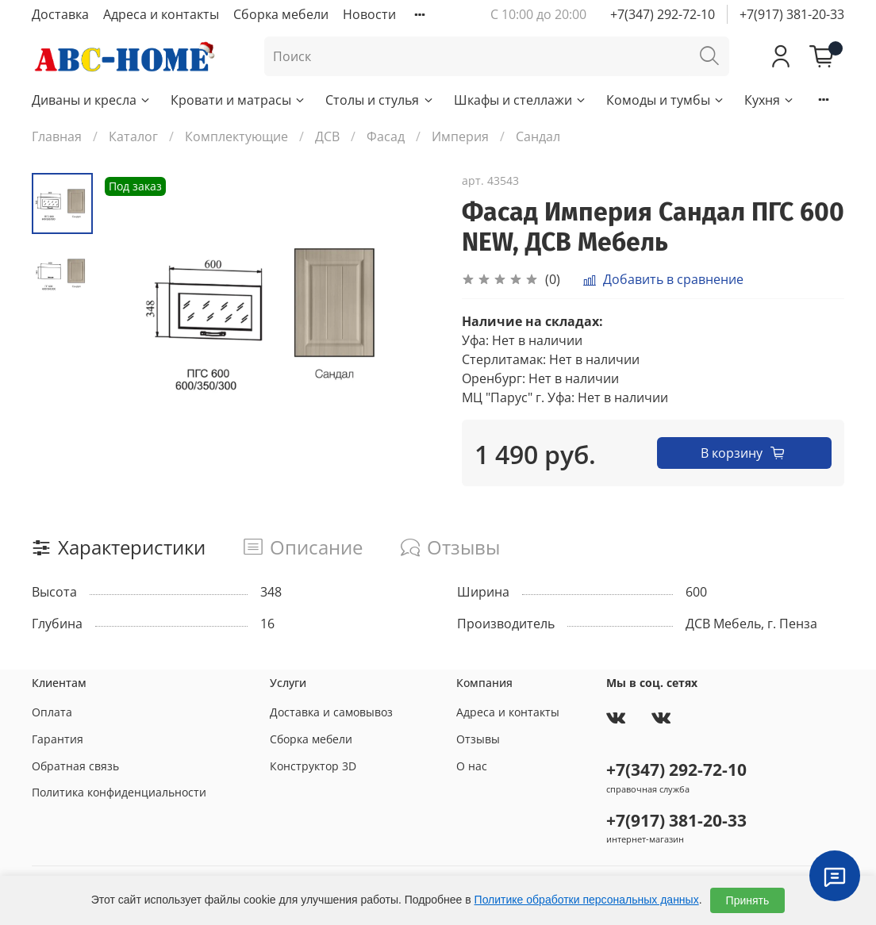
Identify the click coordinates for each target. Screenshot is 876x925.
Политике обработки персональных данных (586, 899)
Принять (748, 900)
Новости (369, 14)
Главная (57, 136)
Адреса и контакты (161, 14)
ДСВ (327, 136)
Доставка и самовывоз (331, 712)
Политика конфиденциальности (119, 792)
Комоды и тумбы (665, 100)
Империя (460, 136)
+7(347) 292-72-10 (662, 14)
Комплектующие (236, 136)
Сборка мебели (280, 14)
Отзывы (478, 739)
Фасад (386, 136)
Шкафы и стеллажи (520, 100)
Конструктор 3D (313, 765)
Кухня (769, 100)
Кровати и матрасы (238, 100)
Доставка (60, 14)
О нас (471, 765)
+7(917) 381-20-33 (792, 14)
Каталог (133, 136)
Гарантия (57, 739)
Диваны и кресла (92, 100)
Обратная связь (75, 765)
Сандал (538, 136)
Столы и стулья (379, 100)
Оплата (52, 712)
